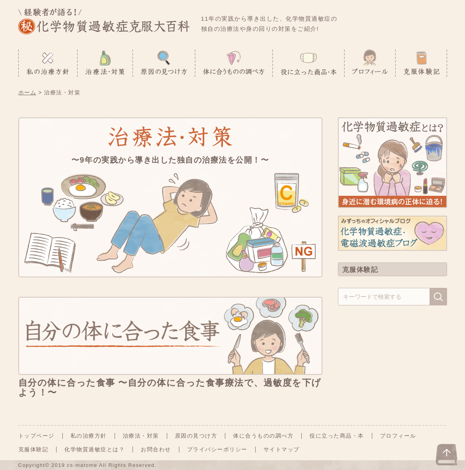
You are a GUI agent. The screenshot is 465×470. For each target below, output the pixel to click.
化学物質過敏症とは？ (94, 449)
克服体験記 (33, 449)
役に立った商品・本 (336, 436)
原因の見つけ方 (196, 436)
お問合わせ (156, 449)
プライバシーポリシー (217, 449)
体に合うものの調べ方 (263, 436)
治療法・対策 (141, 436)
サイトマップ (281, 449)
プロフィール (398, 436)
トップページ (36, 436)
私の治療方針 (89, 436)
